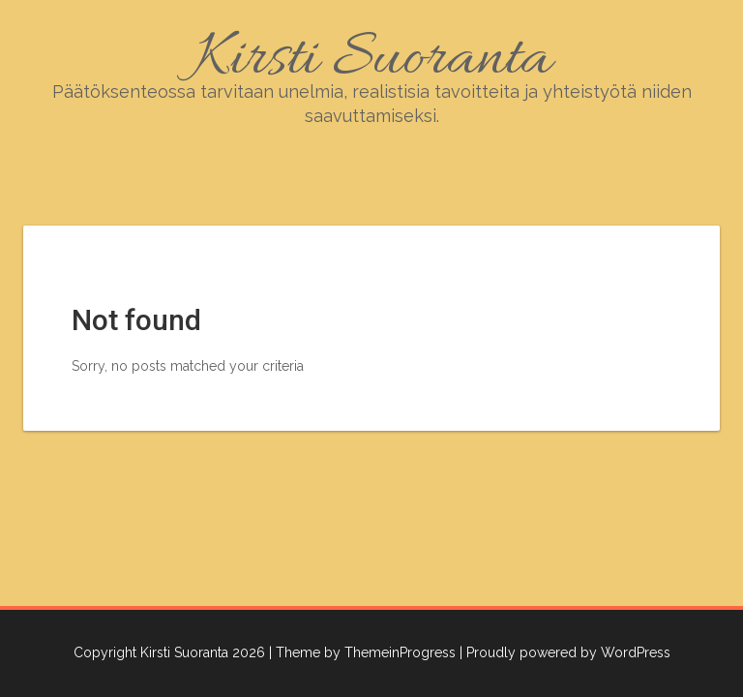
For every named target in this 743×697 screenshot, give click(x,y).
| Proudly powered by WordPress (565, 652)
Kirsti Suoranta (371, 73)
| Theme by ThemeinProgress (362, 652)
